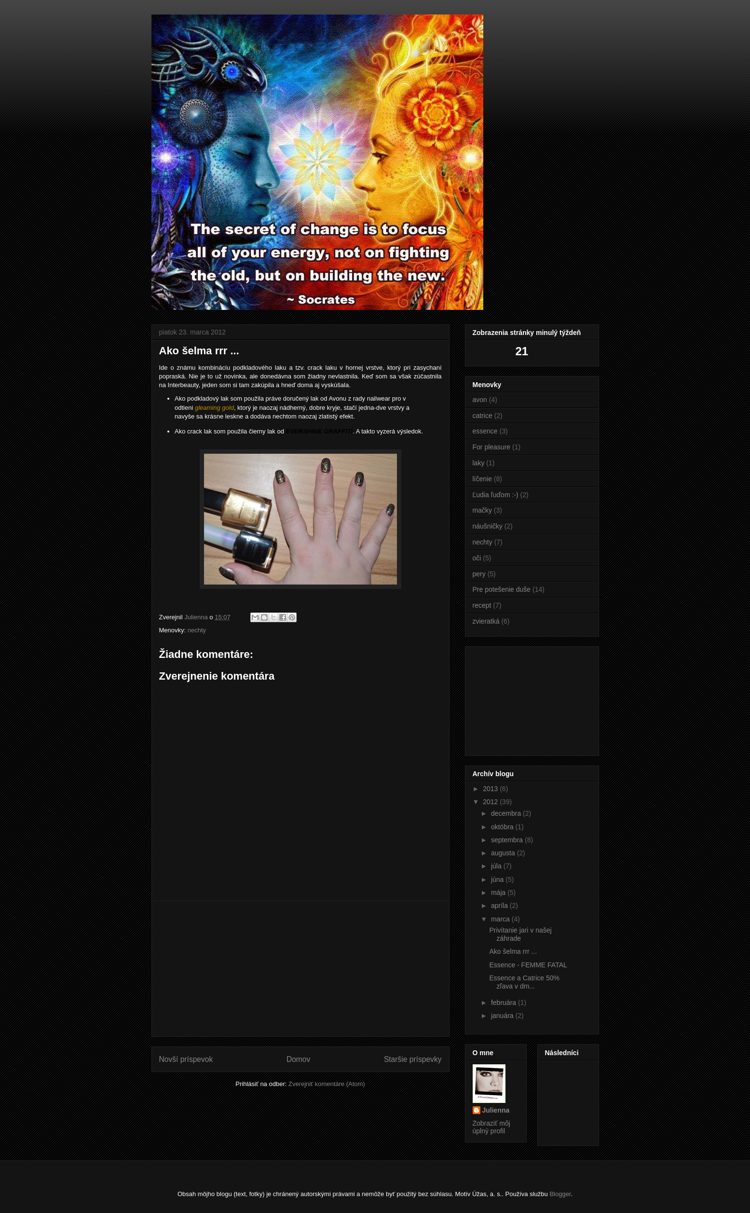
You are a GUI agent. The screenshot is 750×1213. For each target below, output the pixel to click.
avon (480, 400)
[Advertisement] (300, 968)
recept (482, 605)
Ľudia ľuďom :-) (495, 495)
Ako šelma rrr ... (513, 951)
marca (501, 919)
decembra (507, 813)
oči (477, 558)
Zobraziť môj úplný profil (491, 1127)
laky (479, 463)
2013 (491, 789)
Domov (298, 1059)
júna (498, 879)
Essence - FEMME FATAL (528, 965)
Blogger (560, 1194)
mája (499, 892)
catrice (482, 415)
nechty (197, 630)
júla (497, 866)
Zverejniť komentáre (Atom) (326, 1084)
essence (485, 431)
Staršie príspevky (413, 1059)
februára (504, 1002)
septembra (508, 840)
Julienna (496, 1110)
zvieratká (486, 621)
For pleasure (492, 447)
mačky (482, 510)
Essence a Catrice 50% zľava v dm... (524, 982)
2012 (491, 802)
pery (479, 574)
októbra (503, 827)
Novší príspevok (186, 1059)
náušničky (488, 526)
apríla (500, 905)
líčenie (482, 479)
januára (503, 1015)
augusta (504, 853)
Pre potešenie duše (502, 589)
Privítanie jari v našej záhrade (520, 934)
